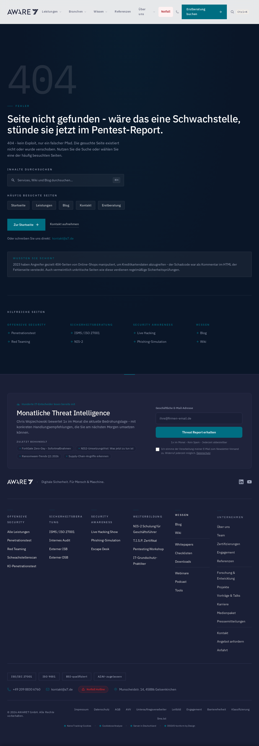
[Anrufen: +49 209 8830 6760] (177, 12)
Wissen (99, 11)
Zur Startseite (26, 225)
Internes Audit (59, 544)
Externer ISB (58, 552)
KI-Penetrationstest (21, 568)
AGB (117, 709)
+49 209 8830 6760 (23, 689)
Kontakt (85, 205)
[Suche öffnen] (240, 12)
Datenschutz (203, 453)
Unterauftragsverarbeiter (151, 709)
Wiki (201, 342)
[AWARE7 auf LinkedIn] (241, 482)
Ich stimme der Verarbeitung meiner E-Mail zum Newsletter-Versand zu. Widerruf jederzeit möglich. (200, 451)
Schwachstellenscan (22, 560)
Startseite (18, 205)
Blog (66, 205)
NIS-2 (76, 342)
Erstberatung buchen (204, 11)
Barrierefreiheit (216, 709)
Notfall (165, 11)
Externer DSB (58, 561)
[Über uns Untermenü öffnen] (155, 12)
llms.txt (161, 718)
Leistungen (50, 11)
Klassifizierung (240, 709)
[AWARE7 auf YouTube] (249, 482)
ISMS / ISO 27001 (85, 333)
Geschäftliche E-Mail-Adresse (174, 408)
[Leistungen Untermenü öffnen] (62, 12)
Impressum (81, 709)
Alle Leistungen (18, 534)
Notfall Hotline (93, 689)
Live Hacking (144, 333)
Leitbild (176, 709)
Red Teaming (18, 342)
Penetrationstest (21, 333)
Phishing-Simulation (149, 342)
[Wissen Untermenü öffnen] (108, 12)
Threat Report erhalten (199, 432)
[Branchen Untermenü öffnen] (87, 12)
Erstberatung (111, 205)
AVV (128, 709)
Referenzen (123, 11)
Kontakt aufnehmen (64, 224)
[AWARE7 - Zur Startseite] (22, 12)
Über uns (142, 11)
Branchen (76, 11)
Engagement (194, 709)
